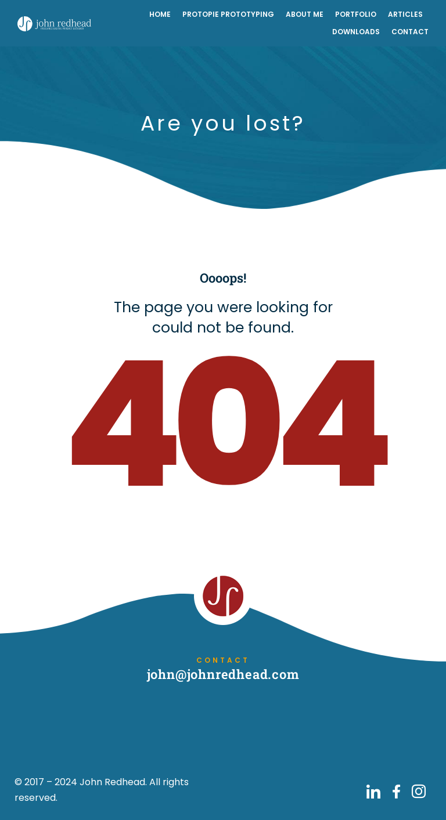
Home (160, 14)
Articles (405, 14)
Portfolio (355, 14)
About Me (304, 14)
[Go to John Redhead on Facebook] (396, 792)
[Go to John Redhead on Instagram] (419, 792)
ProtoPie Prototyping (228, 14)
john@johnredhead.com (223, 674)
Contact (410, 32)
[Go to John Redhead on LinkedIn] (373, 792)
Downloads (356, 32)
